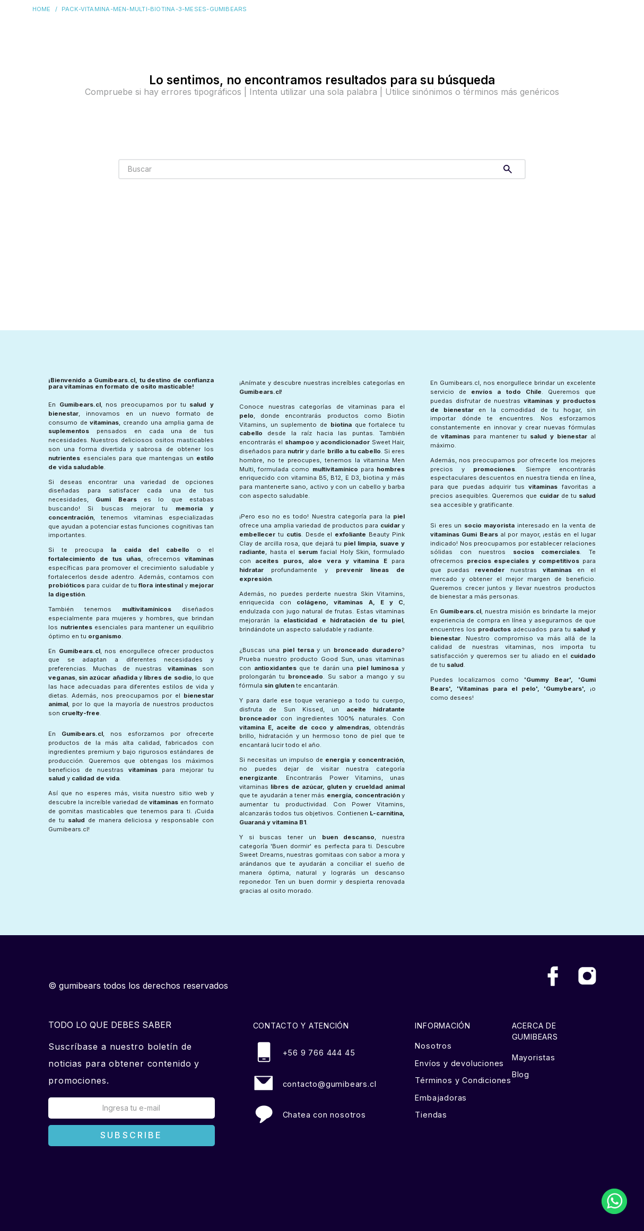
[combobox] (322, 169)
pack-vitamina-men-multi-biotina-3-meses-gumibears (154, 9)
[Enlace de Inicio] (43, 9)
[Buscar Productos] (509, 169)
